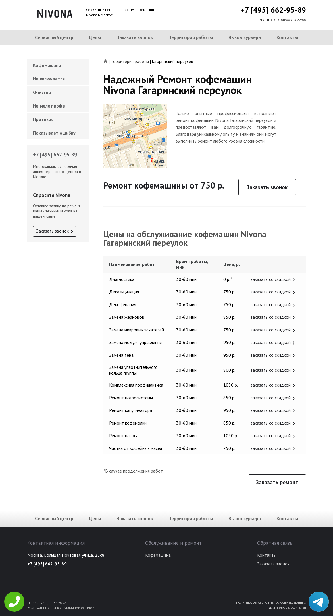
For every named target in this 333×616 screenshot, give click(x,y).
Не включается (49, 79)
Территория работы (191, 37)
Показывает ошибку (54, 133)
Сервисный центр (54, 37)
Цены (95, 37)
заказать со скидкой (271, 279)
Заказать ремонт (277, 482)
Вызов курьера (244, 37)
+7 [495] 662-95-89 (273, 10)
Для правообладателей (287, 607)
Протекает (44, 119)
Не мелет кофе (49, 106)
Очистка (42, 92)
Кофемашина (47, 65)
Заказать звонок (134, 37)
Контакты (287, 37)
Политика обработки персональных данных (271, 602)
